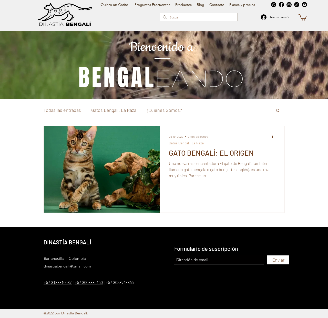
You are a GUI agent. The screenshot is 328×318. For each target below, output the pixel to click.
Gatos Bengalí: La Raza (113, 110)
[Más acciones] (274, 136)
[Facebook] (281, 4)
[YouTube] (304, 4)
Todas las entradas (62, 110)
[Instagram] (289, 4)
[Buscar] (198, 17)
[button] (303, 17)
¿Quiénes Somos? (164, 110)
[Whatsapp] (273, 4)
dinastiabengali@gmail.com (67, 266)
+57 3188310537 (58, 282)
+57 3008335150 (89, 282)
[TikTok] (296, 4)
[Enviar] (278, 259)
